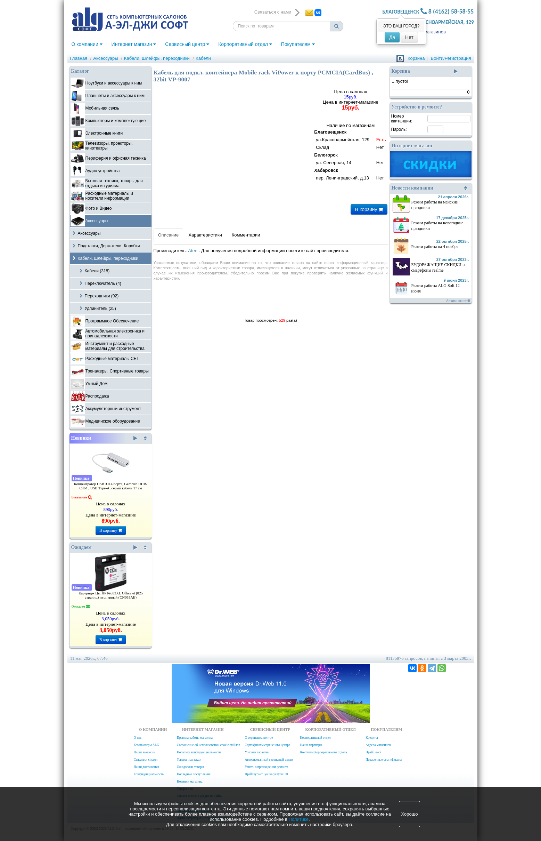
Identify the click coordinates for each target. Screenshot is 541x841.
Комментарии (246, 235)
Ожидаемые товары (190, 767)
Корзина (416, 58)
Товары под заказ (188, 759)
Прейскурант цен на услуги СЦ (266, 774)
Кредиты (372, 737)
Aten (193, 250)
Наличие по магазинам (350, 152)
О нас (137, 737)
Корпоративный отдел (245, 44)
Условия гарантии (257, 752)
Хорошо (409, 814)
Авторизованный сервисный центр (269, 759)
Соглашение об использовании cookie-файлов (208, 745)
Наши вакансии (144, 752)
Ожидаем (104, 547)
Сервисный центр (187, 44)
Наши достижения (146, 767)
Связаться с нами (145, 759)
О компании (87, 44)
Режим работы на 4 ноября (435, 246)
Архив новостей (458, 301)
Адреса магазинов (427, 32)
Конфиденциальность (149, 774)
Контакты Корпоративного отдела (323, 752)
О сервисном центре (259, 737)
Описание (168, 235)
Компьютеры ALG (146, 745)
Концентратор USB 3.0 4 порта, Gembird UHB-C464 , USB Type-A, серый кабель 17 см (110, 486)
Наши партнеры (311, 745)
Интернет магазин (134, 44)
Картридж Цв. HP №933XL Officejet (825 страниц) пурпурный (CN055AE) (111, 595)
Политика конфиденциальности (199, 752)
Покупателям (298, 44)
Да (392, 37)
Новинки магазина (190, 781)
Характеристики (205, 235)
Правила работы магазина (195, 737)
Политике (299, 819)
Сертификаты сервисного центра (267, 745)
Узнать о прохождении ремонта (266, 767)
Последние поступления (194, 774)
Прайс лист (373, 752)
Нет (409, 37)
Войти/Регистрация (451, 58)
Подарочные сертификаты (384, 759)
